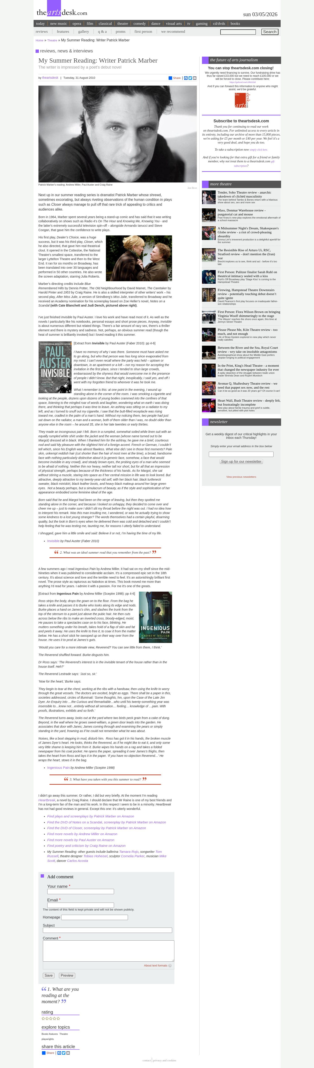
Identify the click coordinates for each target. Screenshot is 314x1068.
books (235, 23)
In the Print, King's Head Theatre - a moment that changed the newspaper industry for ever (248, 367)
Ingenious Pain (58, 767)
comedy (139, 23)
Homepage (51, 917)
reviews (42, 31)
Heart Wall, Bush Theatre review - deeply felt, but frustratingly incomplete (249, 402)
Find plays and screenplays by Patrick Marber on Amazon (90, 816)
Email (52, 900)
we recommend (173, 31)
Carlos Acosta (77, 861)
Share (175, 78)
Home (40, 40)
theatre (122, 23)
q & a (102, 31)
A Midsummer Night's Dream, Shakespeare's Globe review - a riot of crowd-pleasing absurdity (248, 232)
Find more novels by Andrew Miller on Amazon (82, 834)
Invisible (53, 541)
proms (121, 31)
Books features (50, 1034)
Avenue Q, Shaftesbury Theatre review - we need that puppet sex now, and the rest (247, 385)
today (40, 23)
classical (105, 23)
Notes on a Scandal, (88, 822)
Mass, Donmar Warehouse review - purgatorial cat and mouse (242, 212)
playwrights (48, 1039)
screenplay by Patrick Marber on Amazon (135, 822)
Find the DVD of (59, 822)
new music (58, 23)
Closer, (96, 828)
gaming (201, 23)
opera (76, 23)
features (63, 31)
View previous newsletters (241, 476)
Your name (57, 886)
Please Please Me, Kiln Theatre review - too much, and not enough (248, 332)
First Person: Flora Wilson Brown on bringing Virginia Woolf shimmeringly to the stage (249, 314)
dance (155, 23)
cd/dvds (219, 23)
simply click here (258, 149)
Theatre (52, 40)
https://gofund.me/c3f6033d (243, 82)
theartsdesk (50, 77)
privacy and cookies (164, 1060)
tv (188, 23)
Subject (49, 925)
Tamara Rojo (129, 851)
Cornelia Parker (133, 856)
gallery (83, 31)
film (90, 23)
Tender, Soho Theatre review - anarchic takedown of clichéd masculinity (244, 194)
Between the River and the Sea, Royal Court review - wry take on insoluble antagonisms (248, 349)
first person (143, 31)
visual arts (174, 23)
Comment (50, 938)
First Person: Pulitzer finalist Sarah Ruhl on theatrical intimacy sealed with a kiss (247, 274)
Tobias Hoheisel (94, 856)
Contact (147, 1060)
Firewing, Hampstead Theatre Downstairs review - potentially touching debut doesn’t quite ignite (247, 294)
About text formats (155, 965)
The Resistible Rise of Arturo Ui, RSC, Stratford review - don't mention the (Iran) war (246, 254)
